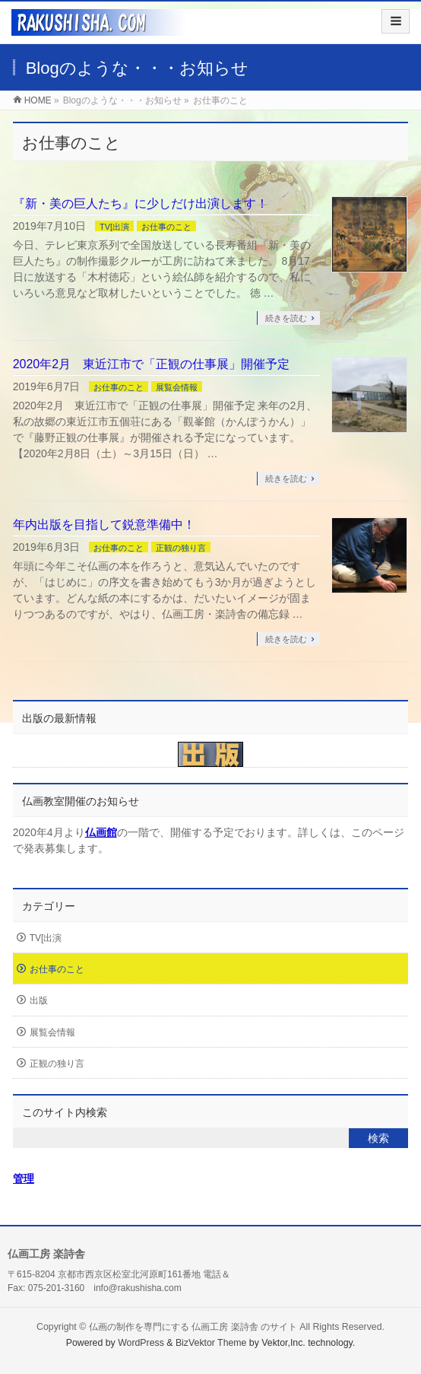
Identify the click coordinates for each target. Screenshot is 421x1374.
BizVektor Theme (211, 1342)
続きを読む (286, 318)
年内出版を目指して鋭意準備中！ (104, 524)
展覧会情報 (177, 387)
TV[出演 (114, 226)
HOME (38, 100)
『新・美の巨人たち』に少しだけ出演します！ (140, 203)
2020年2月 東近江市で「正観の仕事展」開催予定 (151, 364)
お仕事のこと (166, 226)
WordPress (141, 1342)
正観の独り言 (181, 547)
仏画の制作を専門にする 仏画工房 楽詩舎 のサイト (193, 1327)
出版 (39, 1000)
